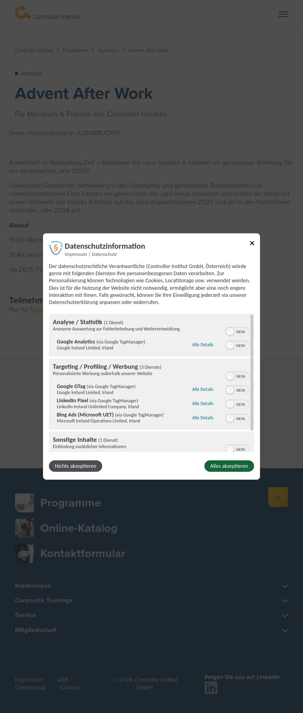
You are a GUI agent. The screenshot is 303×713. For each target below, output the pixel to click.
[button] (230, 331)
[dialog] (151, 356)
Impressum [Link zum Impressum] (76, 254)
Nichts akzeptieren (75, 466)
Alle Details (202, 344)
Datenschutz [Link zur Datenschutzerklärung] (104, 254)
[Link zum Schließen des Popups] (252, 244)
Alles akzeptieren (229, 466)
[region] (151, 383)
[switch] (237, 331)
